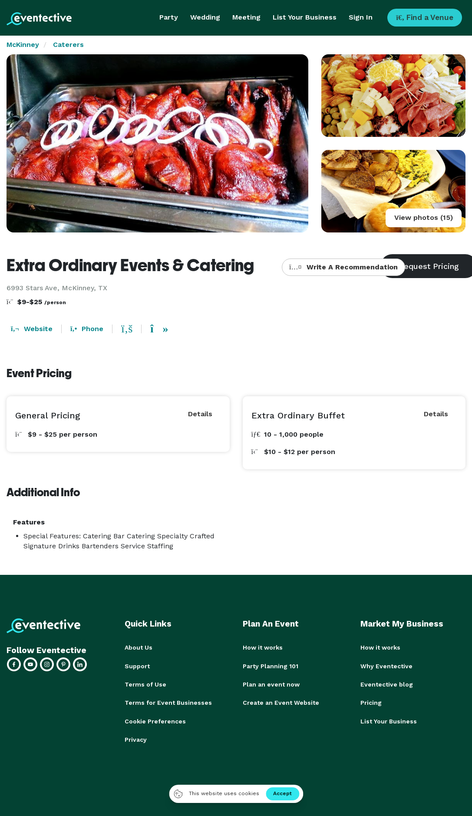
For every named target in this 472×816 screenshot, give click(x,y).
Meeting (246, 17)
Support (137, 665)
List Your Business (305, 17)
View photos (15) (423, 217)
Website (32, 329)
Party (168, 17)
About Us (138, 647)
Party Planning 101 (270, 665)
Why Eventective (386, 665)
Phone (86, 329)
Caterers (68, 44)
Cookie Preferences (155, 720)
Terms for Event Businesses (168, 702)
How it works (263, 647)
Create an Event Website (281, 702)
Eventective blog (386, 683)
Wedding (205, 17)
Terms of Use (145, 683)
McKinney (23, 44)
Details (200, 414)
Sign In (361, 17)
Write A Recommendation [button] (343, 267)
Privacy (136, 738)
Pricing (371, 702)
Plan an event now (271, 683)
